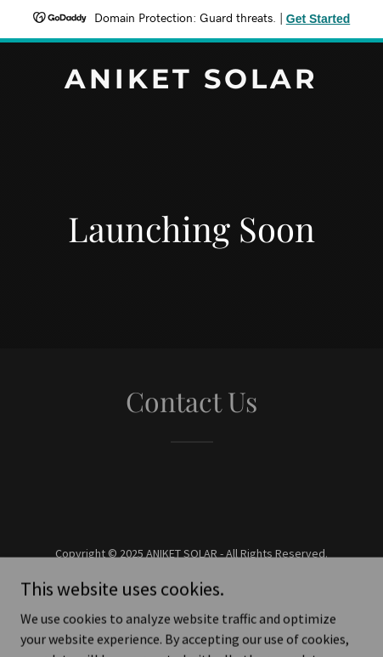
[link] (191, 83)
